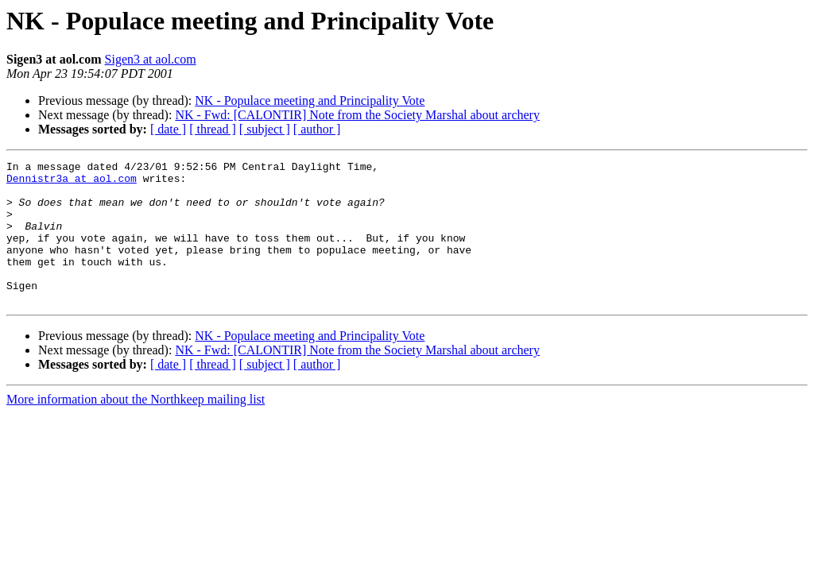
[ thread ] (212, 129)
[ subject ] (264, 129)
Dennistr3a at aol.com (71, 183)
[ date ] (168, 129)
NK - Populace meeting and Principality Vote (309, 100)
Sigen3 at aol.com (150, 59)
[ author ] (317, 129)
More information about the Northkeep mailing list (135, 428)
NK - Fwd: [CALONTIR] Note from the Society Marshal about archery (357, 115)
